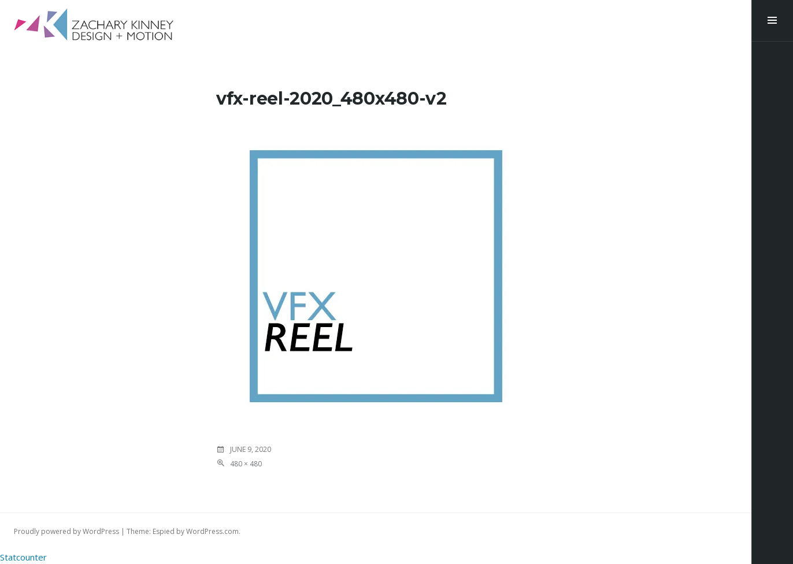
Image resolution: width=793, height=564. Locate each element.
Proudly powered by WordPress (66, 531)
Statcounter (23, 557)
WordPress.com (212, 531)
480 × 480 (246, 464)
